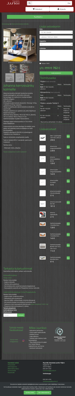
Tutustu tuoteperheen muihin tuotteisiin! (15, 152)
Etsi (69, 3)
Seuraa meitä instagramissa (17, 341)
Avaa (68, 136)
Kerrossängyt (6, 24)
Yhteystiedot (11, 365)
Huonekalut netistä (13, 363)
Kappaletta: (43, 41)
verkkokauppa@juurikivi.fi (50, 381)
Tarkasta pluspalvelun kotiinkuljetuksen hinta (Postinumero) (10, 310)
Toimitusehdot (12, 371)
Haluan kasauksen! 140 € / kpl (39, 304)
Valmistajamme (12, 367)
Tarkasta (20, 315)
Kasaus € (45, 63)
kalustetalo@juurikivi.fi (49, 371)
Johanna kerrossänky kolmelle (20, 24)
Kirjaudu (61, 9)
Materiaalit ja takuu (13, 369)
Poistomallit (11, 372)
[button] (5, 44)
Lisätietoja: (43, 48)
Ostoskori (37, 9)
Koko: (41, 29)
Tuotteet (38, 16)
